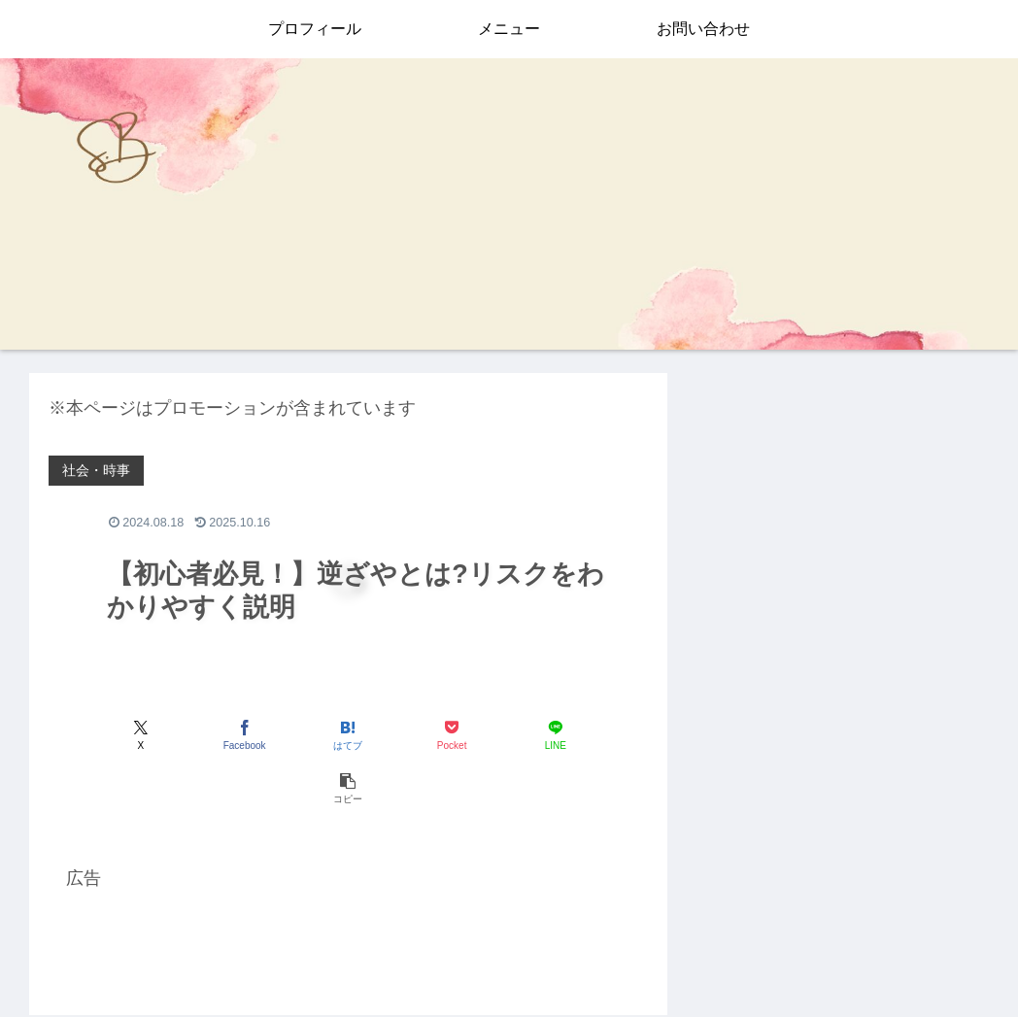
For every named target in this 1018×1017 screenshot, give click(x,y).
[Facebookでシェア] (198, 735)
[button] (600, 735)
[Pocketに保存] (399, 735)
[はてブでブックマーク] (298, 735)
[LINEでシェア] (499, 735)
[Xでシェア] (97, 735)
